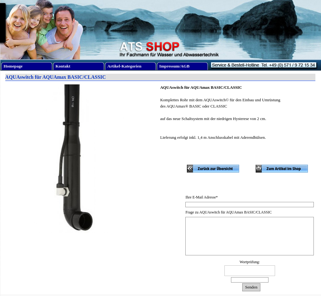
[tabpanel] (238, 121)
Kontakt (63, 66)
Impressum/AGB (174, 66)
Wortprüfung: (249, 262)
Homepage (13, 66)
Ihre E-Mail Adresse (201, 197)
